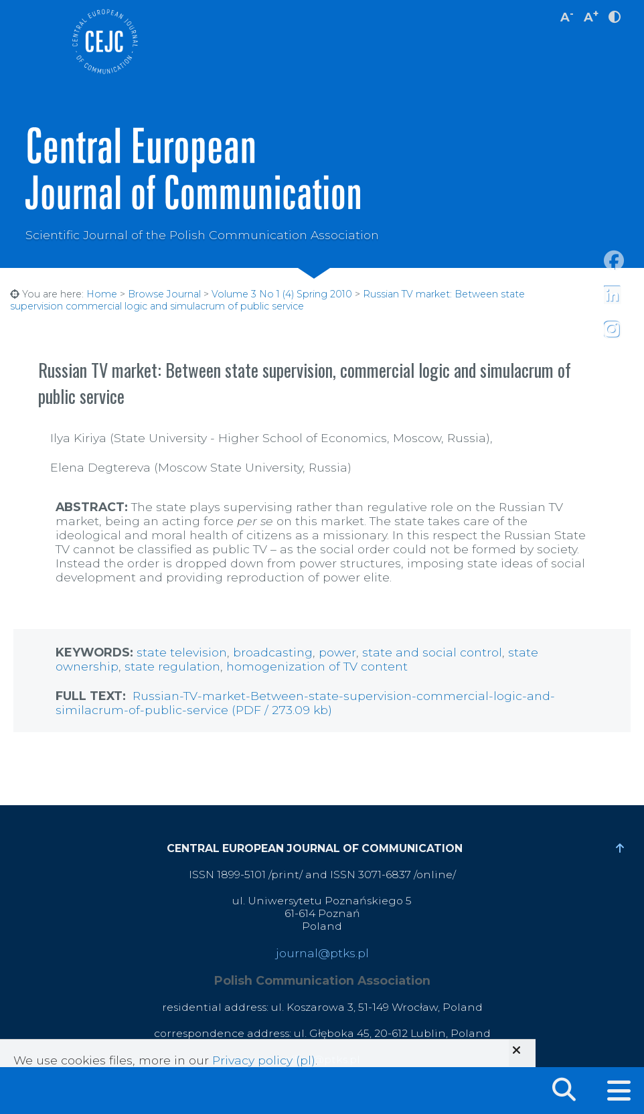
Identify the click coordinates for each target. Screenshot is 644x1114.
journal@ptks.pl (322, 953)
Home (101, 294)
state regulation (172, 666)
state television (182, 652)
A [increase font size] (591, 16)
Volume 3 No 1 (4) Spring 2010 (282, 294)
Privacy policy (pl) (263, 1060)
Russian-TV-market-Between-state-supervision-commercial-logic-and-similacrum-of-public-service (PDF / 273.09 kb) (305, 703)
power (337, 652)
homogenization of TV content (317, 666)
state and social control (432, 652)
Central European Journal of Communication (104, 41)
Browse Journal (164, 294)
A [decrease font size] (567, 16)
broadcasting (273, 652)
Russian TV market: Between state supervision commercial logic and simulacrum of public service (267, 300)
